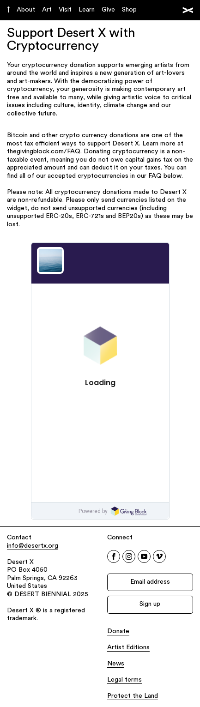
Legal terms (124, 680)
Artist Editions (128, 647)
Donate (118, 631)
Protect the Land (132, 696)
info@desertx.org (32, 546)
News (115, 663)
